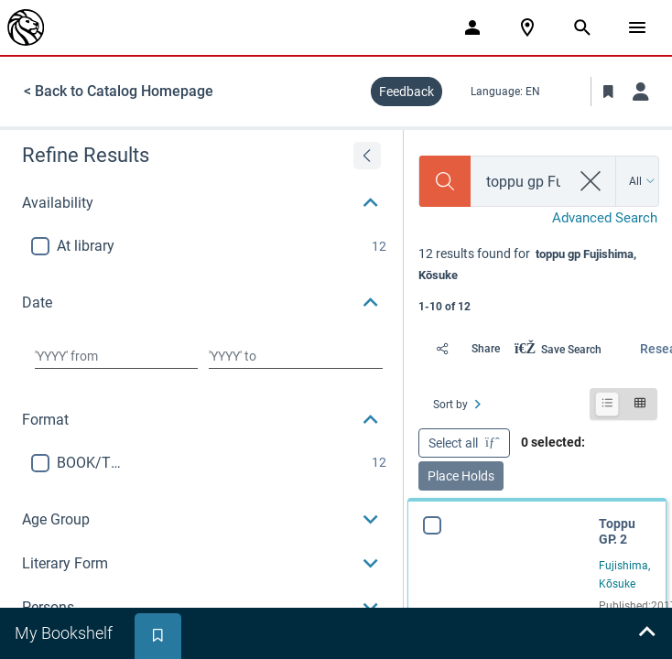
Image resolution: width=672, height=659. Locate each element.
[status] (537, 278)
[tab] (65, 633)
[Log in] (640, 91)
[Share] (462, 349)
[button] (201, 203)
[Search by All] (642, 181)
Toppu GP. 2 (617, 531)
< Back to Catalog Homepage (118, 91)
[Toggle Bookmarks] (607, 91)
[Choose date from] (116, 356)
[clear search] (591, 181)
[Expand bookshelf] (646, 633)
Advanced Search (604, 218)
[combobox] (520, 181)
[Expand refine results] (367, 155)
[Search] (445, 181)
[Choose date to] (296, 356)
